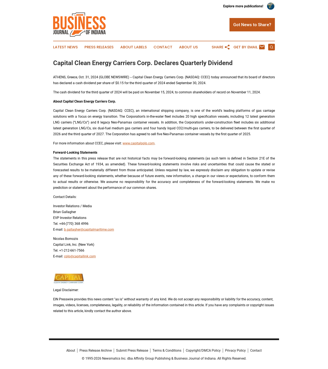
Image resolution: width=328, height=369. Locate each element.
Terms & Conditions (166, 350)
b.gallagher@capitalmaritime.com (89, 229)
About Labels (133, 47)
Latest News (65, 47)
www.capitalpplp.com (139, 143)
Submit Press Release (132, 350)
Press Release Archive (95, 350)
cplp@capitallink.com (80, 256)
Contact (163, 47)
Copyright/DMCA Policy (203, 350)
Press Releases (99, 47)
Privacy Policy (235, 350)
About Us (188, 47)
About (70, 350)
